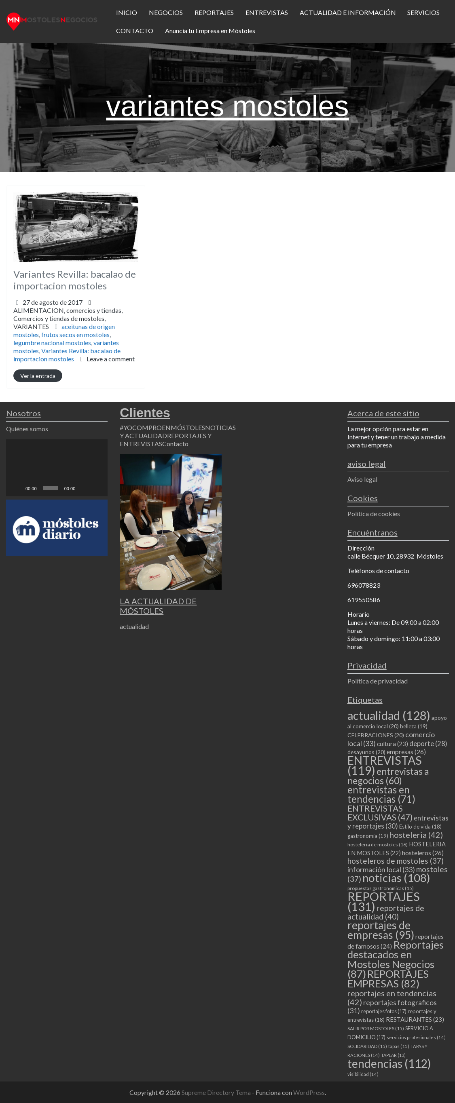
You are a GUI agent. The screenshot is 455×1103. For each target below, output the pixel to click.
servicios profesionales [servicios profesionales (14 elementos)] (416, 1037)
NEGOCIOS (166, 12)
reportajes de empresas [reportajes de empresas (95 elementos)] (380, 930)
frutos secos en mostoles (75, 334)
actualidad (134, 626)
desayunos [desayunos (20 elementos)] (366, 752)
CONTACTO (134, 30)
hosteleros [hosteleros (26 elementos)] (423, 852)
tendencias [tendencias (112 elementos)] (389, 1063)
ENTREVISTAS (266, 12)
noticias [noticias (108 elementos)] (396, 877)
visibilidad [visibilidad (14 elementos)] (363, 1074)
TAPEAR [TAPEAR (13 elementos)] (393, 1055)
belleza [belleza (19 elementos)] (413, 726)
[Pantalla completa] (97, 488)
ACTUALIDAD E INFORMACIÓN (348, 12)
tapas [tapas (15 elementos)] (398, 1046)
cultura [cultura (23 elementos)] (392, 743)
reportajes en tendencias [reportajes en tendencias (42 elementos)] (391, 997)
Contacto (175, 443)
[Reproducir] (17, 488)
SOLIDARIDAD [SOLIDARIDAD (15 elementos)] (367, 1046)
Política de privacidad (377, 681)
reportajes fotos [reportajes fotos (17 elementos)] (383, 1011)
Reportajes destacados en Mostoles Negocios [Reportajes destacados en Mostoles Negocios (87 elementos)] (395, 959)
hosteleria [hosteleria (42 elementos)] (416, 834)
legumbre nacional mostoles (52, 342)
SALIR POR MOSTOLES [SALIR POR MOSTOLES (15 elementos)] (375, 1028)
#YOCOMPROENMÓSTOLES (162, 427)
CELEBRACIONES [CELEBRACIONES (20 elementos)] (375, 735)
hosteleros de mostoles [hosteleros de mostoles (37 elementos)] (395, 860)
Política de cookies (373, 513)
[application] (57, 467)
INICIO (126, 12)
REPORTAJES (214, 12)
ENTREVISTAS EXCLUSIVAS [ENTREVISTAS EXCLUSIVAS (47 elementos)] (380, 812)
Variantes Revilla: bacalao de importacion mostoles (74, 279)
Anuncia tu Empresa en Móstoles (210, 30)
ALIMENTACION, (68, 318)
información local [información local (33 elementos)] (381, 869)
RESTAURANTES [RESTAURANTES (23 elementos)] (415, 1019)
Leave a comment (111, 359)
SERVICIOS (423, 12)
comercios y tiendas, (68, 318)
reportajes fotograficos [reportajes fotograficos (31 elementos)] (392, 1006)
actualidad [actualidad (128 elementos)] (388, 715)
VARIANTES (31, 326)
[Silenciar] (84, 488)
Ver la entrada (37, 375)
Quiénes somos (27, 428)
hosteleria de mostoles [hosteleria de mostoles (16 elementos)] (377, 844)
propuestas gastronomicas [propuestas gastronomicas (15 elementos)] (380, 888)
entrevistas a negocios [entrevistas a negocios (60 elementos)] (388, 776)
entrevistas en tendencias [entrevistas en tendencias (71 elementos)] (381, 794)
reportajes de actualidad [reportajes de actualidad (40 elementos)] (385, 912)
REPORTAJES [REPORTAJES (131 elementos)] (383, 901)
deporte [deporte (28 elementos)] (428, 744)
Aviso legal (362, 479)
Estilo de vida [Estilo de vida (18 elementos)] (420, 826)
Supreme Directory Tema (217, 1092)
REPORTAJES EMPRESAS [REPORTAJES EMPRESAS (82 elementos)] (388, 978)
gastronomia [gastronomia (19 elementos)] (367, 836)
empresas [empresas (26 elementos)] (406, 751)
